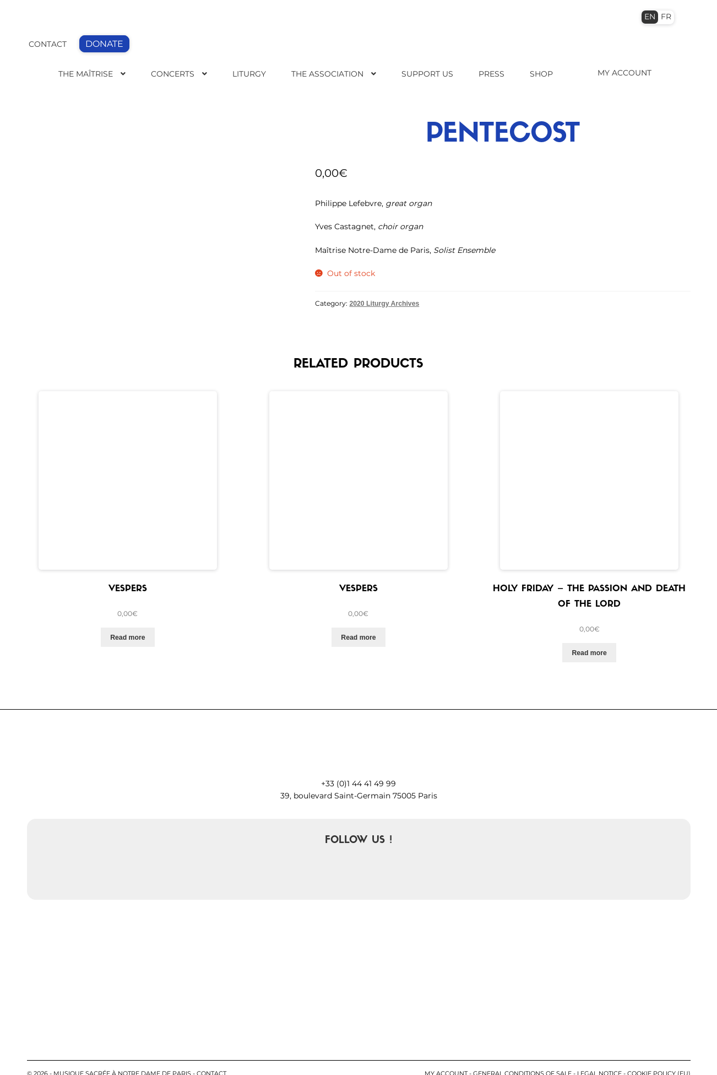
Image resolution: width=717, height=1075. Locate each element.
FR (666, 16)
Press (491, 74)
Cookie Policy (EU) (659, 1053)
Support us (427, 74)
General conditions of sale (522, 1053)
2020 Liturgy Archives (384, 303)
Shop (541, 74)
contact (211, 1053)
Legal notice (599, 1053)
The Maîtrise (85, 74)
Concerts (172, 74)
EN (649, 16)
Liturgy (249, 74)
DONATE (104, 44)
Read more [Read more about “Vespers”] (127, 617)
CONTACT (48, 44)
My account (446, 1053)
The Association (327, 74)
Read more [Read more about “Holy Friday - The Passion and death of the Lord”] (589, 633)
